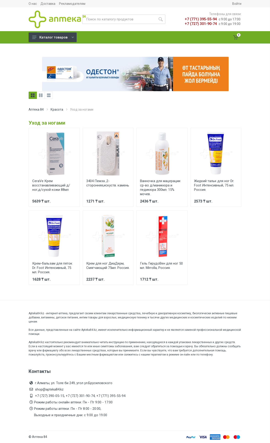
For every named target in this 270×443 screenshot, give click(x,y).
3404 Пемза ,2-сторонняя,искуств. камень (107, 183)
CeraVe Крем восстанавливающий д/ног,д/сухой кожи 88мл (51, 185)
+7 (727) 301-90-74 (201, 24)
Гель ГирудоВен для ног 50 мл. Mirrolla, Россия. (161, 265)
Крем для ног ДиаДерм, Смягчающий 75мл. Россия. (108, 265)
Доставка (47, 3)
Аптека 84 (36, 109)
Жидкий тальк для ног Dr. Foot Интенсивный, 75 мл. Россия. (214, 185)
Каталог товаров (53, 37)
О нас (33, 3)
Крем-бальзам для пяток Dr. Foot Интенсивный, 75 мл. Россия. (52, 267)
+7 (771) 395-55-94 (201, 19)
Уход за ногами (47, 123)
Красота (57, 109)
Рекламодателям (72, 3)
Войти (236, 3)
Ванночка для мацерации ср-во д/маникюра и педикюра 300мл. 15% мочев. (160, 187)
